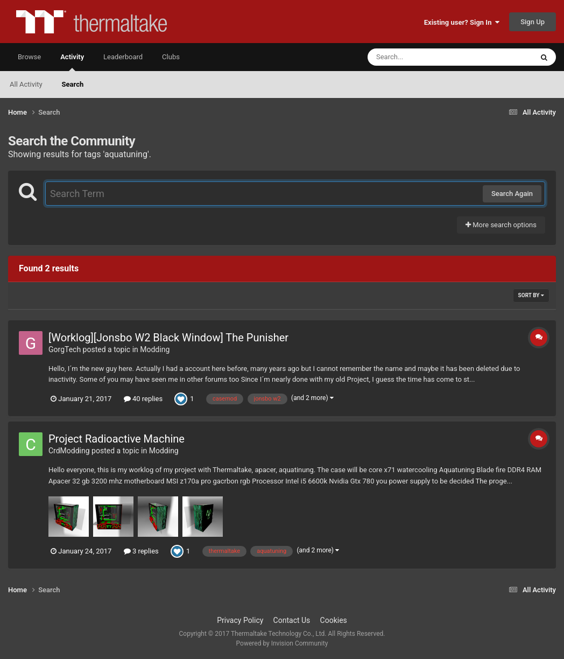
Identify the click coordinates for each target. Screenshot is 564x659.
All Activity (26, 84)
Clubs (171, 57)
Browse (29, 57)
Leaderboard (123, 57)
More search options (501, 225)
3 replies (141, 551)
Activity (72, 62)
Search (73, 84)
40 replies (143, 399)
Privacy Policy (240, 620)
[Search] (423, 57)
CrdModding (69, 450)
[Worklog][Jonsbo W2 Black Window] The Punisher (168, 337)
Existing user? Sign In (461, 22)
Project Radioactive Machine (116, 438)
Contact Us (292, 620)
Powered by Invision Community (282, 643)
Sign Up (532, 22)
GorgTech (64, 349)
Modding (155, 349)
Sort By (531, 295)
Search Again (512, 194)
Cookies (333, 620)
